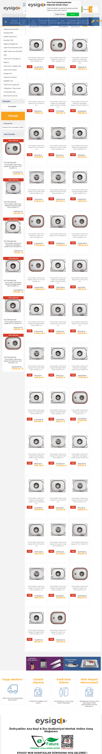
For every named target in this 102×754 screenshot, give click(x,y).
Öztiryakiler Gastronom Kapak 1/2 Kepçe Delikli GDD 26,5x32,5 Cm (54, 323)
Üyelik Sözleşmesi (52, 645)
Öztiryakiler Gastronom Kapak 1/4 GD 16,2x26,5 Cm (91, 367)
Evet (73, 14)
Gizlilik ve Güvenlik (53, 656)
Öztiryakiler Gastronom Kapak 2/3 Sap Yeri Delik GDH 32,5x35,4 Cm (54, 146)
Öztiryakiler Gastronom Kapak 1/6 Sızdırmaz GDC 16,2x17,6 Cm (72, 456)
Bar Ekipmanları (24, 671)
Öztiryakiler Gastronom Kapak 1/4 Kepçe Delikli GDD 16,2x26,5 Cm (54, 456)
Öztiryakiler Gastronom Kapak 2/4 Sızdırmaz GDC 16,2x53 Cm (13, 169)
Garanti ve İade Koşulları (54, 652)
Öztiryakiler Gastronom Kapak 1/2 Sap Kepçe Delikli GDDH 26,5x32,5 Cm (72, 367)
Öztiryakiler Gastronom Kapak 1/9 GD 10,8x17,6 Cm (91, 56)
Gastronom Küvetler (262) (11, 129)
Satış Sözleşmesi (52, 649)
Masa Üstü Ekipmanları (24, 23)
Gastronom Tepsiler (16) (12, 66)
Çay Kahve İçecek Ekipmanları (34, 23)
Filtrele (13, 115)
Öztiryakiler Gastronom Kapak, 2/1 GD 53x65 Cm (54, 189)
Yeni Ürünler (78, 652)
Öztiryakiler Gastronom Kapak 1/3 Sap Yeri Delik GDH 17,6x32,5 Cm (54, 279)
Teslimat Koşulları (52, 642)
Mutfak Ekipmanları (14, 22)
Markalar (6, 101)
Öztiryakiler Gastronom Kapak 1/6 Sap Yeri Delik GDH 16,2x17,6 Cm (35, 412)
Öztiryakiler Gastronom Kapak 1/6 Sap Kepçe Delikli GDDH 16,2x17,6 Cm (91, 323)
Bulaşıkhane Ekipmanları (82, 22)
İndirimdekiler (79, 656)
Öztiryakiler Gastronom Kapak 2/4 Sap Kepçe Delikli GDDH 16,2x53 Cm (13, 248)
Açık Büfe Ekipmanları (53, 22)
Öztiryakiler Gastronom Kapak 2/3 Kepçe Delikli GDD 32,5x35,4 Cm (92, 456)
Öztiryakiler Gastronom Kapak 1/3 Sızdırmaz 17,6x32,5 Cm (72, 323)
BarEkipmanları (63, 22)
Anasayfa (77, 642)
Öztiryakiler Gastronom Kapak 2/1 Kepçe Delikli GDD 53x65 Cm (72, 234)
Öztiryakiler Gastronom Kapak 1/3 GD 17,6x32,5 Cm (72, 100)
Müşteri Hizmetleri (80, 660)
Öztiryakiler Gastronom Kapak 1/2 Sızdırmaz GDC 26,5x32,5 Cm (54, 57)
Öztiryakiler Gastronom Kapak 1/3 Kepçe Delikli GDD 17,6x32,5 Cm (91, 146)
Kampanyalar (26, 5)
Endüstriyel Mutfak (43, 22)
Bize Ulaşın (78, 645)
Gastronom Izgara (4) (11, 85)
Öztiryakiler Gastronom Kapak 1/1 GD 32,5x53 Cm (92, 411)
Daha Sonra (60, 14)
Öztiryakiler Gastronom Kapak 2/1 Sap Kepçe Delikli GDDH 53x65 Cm (91, 279)
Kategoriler (8, 123)
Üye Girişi (86, 9)
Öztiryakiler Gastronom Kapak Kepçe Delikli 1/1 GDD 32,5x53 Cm (35, 57)
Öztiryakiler (10, 106)
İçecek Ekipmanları (25, 649)
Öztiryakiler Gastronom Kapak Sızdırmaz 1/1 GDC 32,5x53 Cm (92, 190)
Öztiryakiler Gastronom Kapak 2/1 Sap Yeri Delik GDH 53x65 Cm (35, 367)
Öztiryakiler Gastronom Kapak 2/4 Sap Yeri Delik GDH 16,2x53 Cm (13, 209)
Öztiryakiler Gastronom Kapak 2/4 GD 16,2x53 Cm (13, 326)
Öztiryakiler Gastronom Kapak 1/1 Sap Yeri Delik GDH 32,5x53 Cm (73, 146)
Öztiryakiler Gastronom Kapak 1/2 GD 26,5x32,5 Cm (35, 278)
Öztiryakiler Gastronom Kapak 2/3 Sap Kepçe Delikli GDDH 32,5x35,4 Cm (35, 101)
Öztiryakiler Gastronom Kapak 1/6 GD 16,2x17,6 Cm (54, 233)
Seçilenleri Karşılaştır (64, 32)
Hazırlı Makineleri (24, 642)
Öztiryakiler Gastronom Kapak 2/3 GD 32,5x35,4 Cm (54, 411)
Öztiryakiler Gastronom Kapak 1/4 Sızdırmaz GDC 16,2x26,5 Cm (35, 190)
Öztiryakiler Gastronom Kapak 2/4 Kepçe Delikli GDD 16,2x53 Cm (13, 287)
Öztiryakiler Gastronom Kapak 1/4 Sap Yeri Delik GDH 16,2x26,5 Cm (91, 101)
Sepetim (77, 663)
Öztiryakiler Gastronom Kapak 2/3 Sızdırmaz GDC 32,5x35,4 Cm (13, 364)
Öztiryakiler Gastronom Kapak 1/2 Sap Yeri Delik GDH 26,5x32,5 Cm (35, 456)
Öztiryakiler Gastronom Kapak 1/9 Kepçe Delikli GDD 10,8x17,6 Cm (35, 146)
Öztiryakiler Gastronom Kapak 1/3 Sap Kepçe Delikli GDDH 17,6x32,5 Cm (35, 234)
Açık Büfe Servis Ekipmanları (29, 667)
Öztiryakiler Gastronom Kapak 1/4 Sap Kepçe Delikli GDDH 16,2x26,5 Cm (72, 57)
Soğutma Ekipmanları (72, 22)
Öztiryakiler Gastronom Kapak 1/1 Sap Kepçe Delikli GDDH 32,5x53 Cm (54, 101)
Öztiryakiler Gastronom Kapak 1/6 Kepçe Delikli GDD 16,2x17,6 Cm (72, 279)
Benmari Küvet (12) (10, 96)
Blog (98, 20)
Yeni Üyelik (22, 682)
